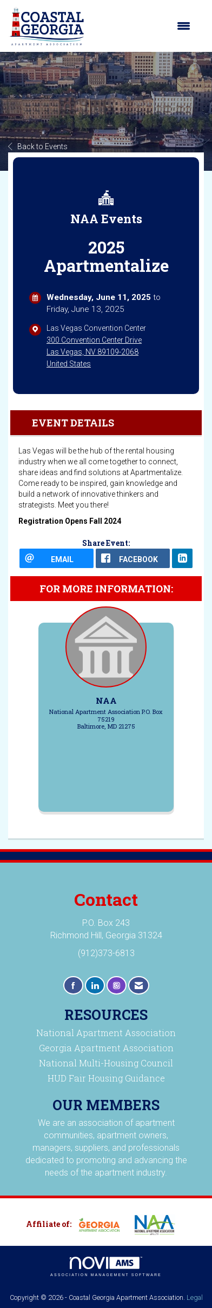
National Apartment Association (106, 1032)
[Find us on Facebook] (73, 985)
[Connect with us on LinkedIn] (95, 985)
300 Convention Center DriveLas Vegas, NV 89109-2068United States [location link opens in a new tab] (94, 352)
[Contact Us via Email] (138, 985)
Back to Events (38, 146)
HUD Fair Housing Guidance (106, 1078)
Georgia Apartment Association (106, 1047)
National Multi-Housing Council (106, 1063)
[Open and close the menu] (143, 26)
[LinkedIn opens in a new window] (182, 558)
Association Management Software (106, 1267)
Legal (195, 1297)
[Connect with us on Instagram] (117, 985)
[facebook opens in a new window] (133, 558)
